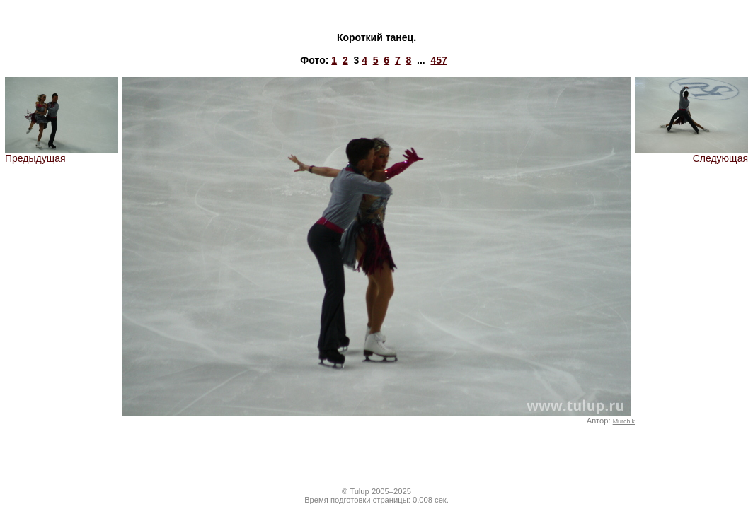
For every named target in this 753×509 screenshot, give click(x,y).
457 (438, 60)
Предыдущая (61, 154)
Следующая (691, 154)
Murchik (624, 421)
